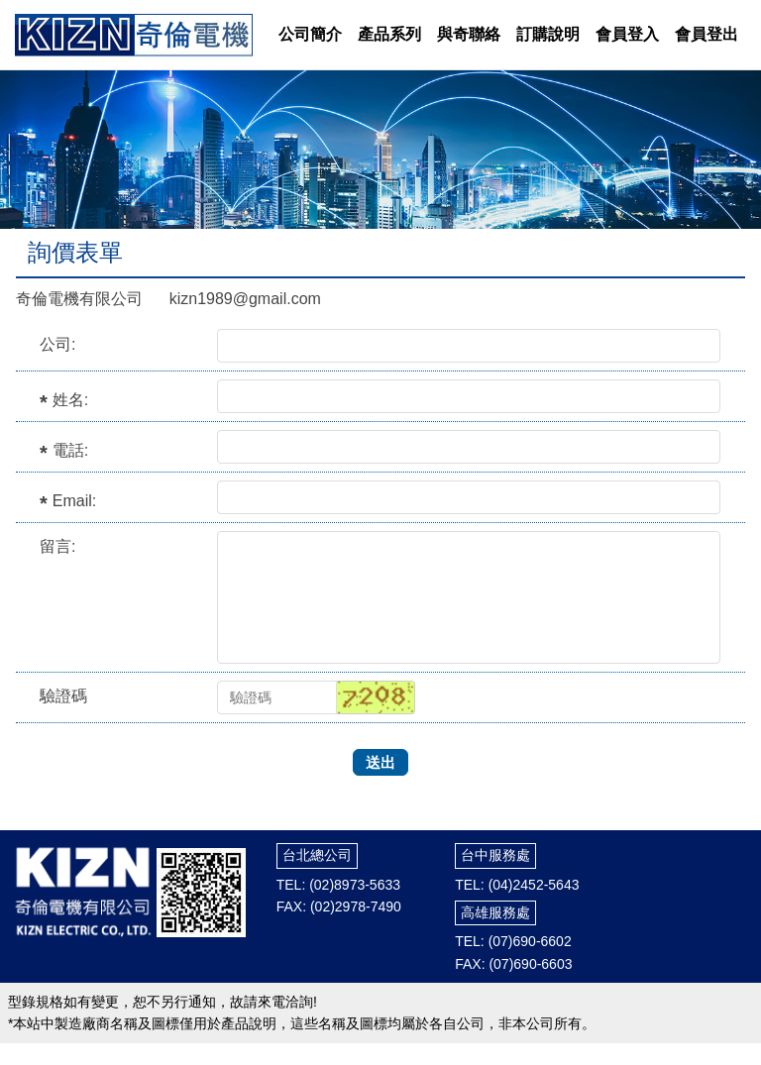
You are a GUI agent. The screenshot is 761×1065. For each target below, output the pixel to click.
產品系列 (389, 34)
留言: (57, 546)
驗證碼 (63, 696)
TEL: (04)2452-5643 (517, 885)
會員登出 (706, 34)
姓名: (70, 399)
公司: (57, 344)
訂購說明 (548, 34)
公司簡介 (310, 34)
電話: (70, 450)
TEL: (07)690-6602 (513, 941)
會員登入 (627, 34)
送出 (380, 762)
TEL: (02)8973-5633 (338, 885)
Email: (74, 500)
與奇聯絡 (468, 34)
